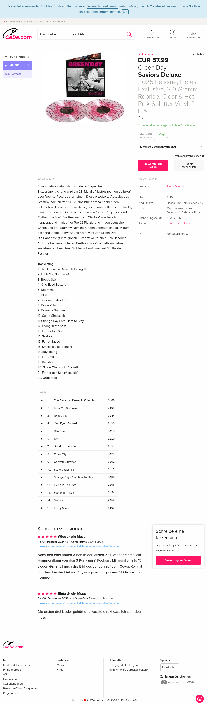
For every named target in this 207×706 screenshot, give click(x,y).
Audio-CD (146, 136)
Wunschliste (151, 34)
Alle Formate (13, 74)
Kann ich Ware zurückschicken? (128, 669)
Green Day (173, 186)
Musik (14, 65)
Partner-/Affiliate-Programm (20, 688)
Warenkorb (193, 34)
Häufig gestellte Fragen (123, 665)
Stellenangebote (13, 683)
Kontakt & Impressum (16, 665)
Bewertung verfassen (178, 560)
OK (125, 12)
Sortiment (18, 56)
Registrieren (11, 693)
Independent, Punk (178, 223)
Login (172, 34)
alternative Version (107, 546)
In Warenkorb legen (153, 165)
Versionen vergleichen (189, 156)
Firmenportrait (12, 669)
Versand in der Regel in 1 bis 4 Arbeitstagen (169, 125)
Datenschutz (11, 679)
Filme (60, 669)
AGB (6, 674)
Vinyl (166, 136)
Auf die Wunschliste (189, 165)
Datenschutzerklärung (102, 6)
